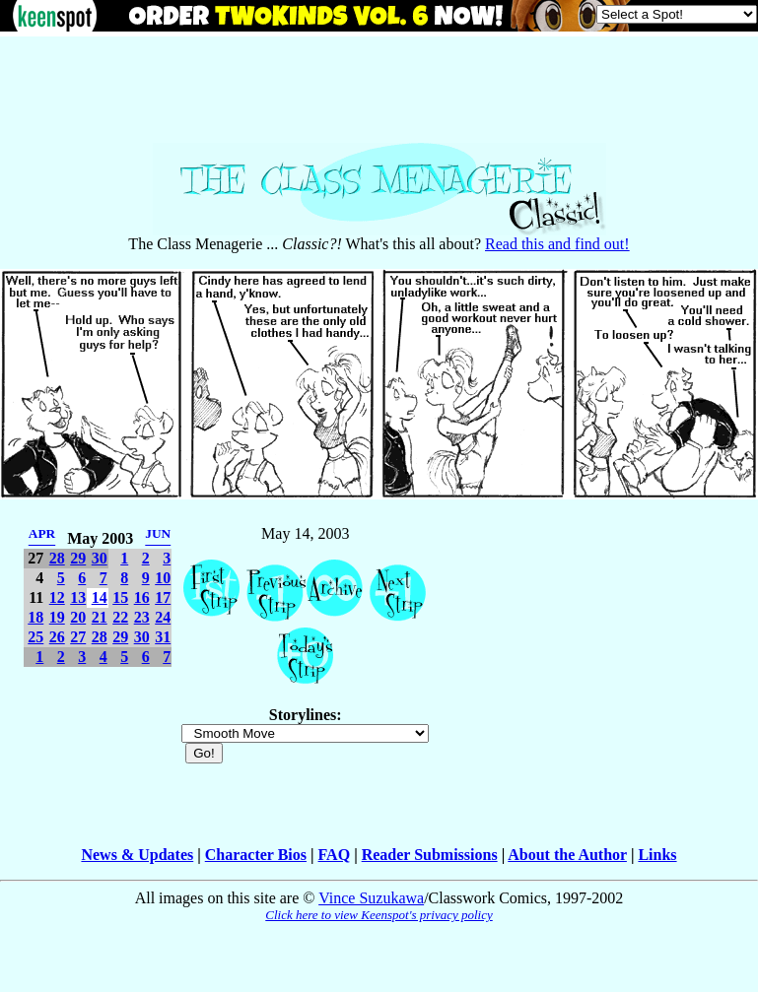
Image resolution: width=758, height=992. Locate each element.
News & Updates (137, 854)
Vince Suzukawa (371, 898)
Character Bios (256, 854)
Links (657, 854)
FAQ (334, 854)
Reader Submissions (430, 854)
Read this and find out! (557, 243)
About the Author (567, 854)
